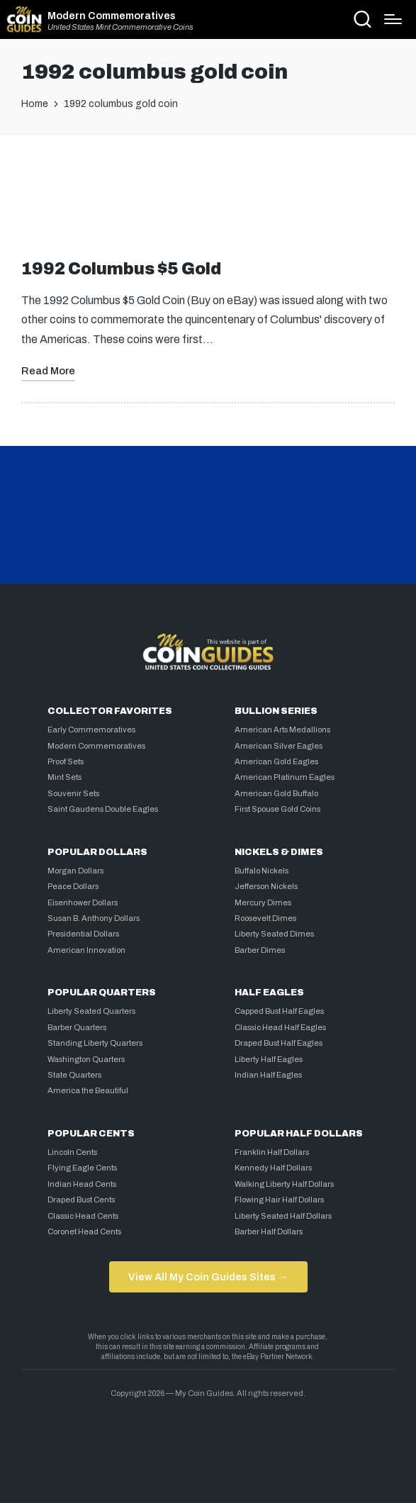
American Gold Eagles (276, 761)
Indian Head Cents (81, 1184)
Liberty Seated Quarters (91, 1011)
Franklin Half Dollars (272, 1152)
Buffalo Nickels (261, 870)
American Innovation (86, 950)
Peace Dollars (73, 886)
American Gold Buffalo (276, 793)
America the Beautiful (87, 1090)
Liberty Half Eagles (269, 1059)
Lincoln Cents (72, 1152)
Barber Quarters (76, 1027)
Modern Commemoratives (111, 16)
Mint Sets (64, 777)
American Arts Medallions (282, 729)
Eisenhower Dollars (82, 902)
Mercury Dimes (263, 902)
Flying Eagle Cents (82, 1167)
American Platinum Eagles (285, 777)
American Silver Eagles (278, 746)
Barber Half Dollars (269, 1231)
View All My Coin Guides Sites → (208, 1277)
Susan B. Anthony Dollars (93, 918)
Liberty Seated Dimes (274, 933)
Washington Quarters (86, 1059)
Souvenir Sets (73, 793)
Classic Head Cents (82, 1216)
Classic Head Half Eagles (280, 1027)
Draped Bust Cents (81, 1199)
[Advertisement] (208, 202)
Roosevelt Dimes (265, 918)
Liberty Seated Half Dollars (283, 1216)
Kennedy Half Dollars (273, 1167)
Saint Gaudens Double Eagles (102, 809)
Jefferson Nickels (266, 886)
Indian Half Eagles (268, 1075)
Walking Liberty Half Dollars (284, 1184)
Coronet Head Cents (84, 1231)
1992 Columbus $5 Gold (121, 269)
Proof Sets (65, 761)
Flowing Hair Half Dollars (279, 1199)
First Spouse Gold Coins (277, 809)
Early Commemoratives (91, 729)
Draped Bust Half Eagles (278, 1043)
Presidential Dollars (83, 933)
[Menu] (393, 19)
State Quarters (74, 1075)
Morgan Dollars (75, 870)
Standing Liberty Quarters (94, 1043)
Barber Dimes (260, 950)
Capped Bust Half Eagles (279, 1011)
